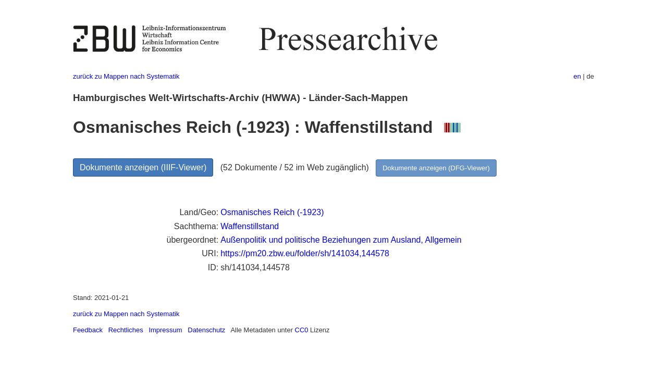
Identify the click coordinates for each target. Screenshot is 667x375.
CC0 (301, 330)
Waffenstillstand (249, 226)
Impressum (165, 330)
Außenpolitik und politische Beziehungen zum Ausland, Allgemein (341, 239)
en (577, 76)
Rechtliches (125, 330)
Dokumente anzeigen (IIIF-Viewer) (143, 167)
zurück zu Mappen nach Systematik (126, 76)
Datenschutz (206, 330)
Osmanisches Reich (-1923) (272, 212)
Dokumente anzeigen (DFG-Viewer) (436, 168)
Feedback (88, 330)
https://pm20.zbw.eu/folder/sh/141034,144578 (304, 253)
